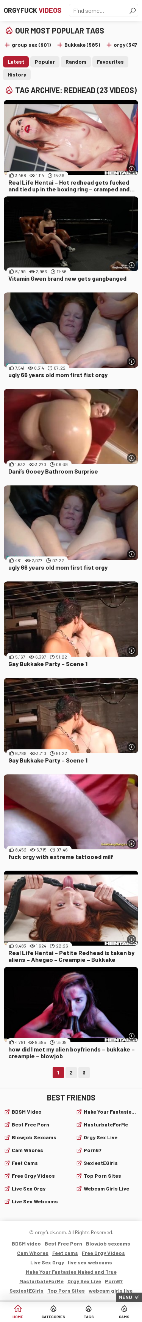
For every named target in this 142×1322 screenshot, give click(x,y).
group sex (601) (31, 44)
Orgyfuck (32, 10)
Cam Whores (27, 1150)
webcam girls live (106, 1188)
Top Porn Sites (102, 1175)
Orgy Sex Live (100, 1137)
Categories (53, 1316)
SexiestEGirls (101, 1163)
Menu (125, 1297)
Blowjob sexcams (34, 1137)
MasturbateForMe (106, 1124)
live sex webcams (35, 1201)
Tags (89, 1316)
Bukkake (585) (82, 44)
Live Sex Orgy (28, 1188)
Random (76, 61)
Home (17, 1316)
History (17, 74)
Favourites (110, 61)
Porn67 (92, 1150)
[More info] (131, 169)
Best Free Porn (30, 1124)
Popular (45, 61)
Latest (16, 61)
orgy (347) (126, 44)
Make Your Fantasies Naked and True (111, 1111)
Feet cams (25, 1163)
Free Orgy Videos (33, 1175)
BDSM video (27, 1111)
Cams (124, 1316)
